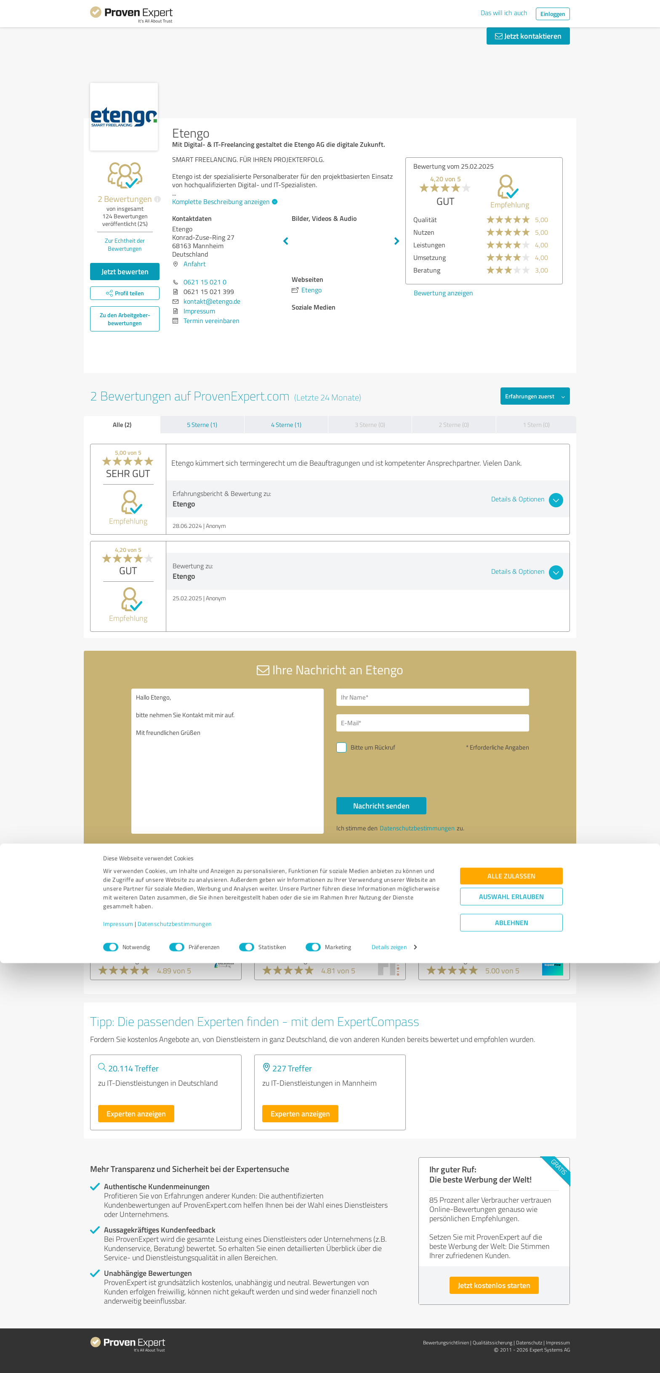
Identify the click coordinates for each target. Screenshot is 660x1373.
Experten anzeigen (136, 1113)
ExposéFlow (447, 932)
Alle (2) (122, 424)
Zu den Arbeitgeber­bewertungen (125, 319)
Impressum (118, 1334)
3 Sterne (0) (370, 424)
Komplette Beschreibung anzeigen (223, 201)
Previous (285, 241)
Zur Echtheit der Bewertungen (125, 244)
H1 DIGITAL (282, 932)
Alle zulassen (511, 1286)
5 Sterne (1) (202, 424)
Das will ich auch (504, 12)
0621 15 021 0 (205, 281)
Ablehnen (511, 1333)
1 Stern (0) (536, 424)
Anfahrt (195, 263)
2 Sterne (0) (454, 424)
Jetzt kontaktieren (528, 35)
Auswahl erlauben (511, 1307)
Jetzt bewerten (125, 271)
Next (397, 241)
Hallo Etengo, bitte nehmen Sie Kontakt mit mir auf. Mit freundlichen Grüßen (227, 761)
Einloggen (552, 14)
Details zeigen (389, 1357)
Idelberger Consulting (135, 932)
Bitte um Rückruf (373, 747)
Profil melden (377, 872)
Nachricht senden (381, 805)
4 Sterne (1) (286, 424)
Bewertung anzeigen (443, 292)
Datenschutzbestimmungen (175, 1334)
